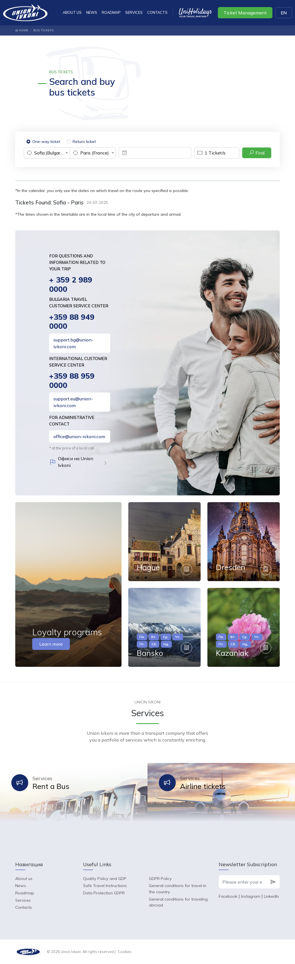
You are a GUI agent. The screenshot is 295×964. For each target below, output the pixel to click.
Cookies (125, 951)
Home (21, 30)
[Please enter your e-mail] (242, 882)
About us (72, 12)
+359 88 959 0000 (71, 380)
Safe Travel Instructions (105, 885)
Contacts (157, 12)
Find (256, 153)
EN (284, 13)
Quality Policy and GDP (104, 878)
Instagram (250, 896)
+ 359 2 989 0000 (70, 284)
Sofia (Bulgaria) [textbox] (49, 153)
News (91, 12)
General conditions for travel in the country (177, 888)
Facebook (228, 896)
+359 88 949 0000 (71, 321)
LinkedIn (271, 896)
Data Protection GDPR (104, 892)
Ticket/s (209, 152)
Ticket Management (245, 13)
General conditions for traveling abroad (178, 902)
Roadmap (111, 12)
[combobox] (47, 152)
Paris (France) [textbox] (94, 153)
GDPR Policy (160, 878)
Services (134, 12)
